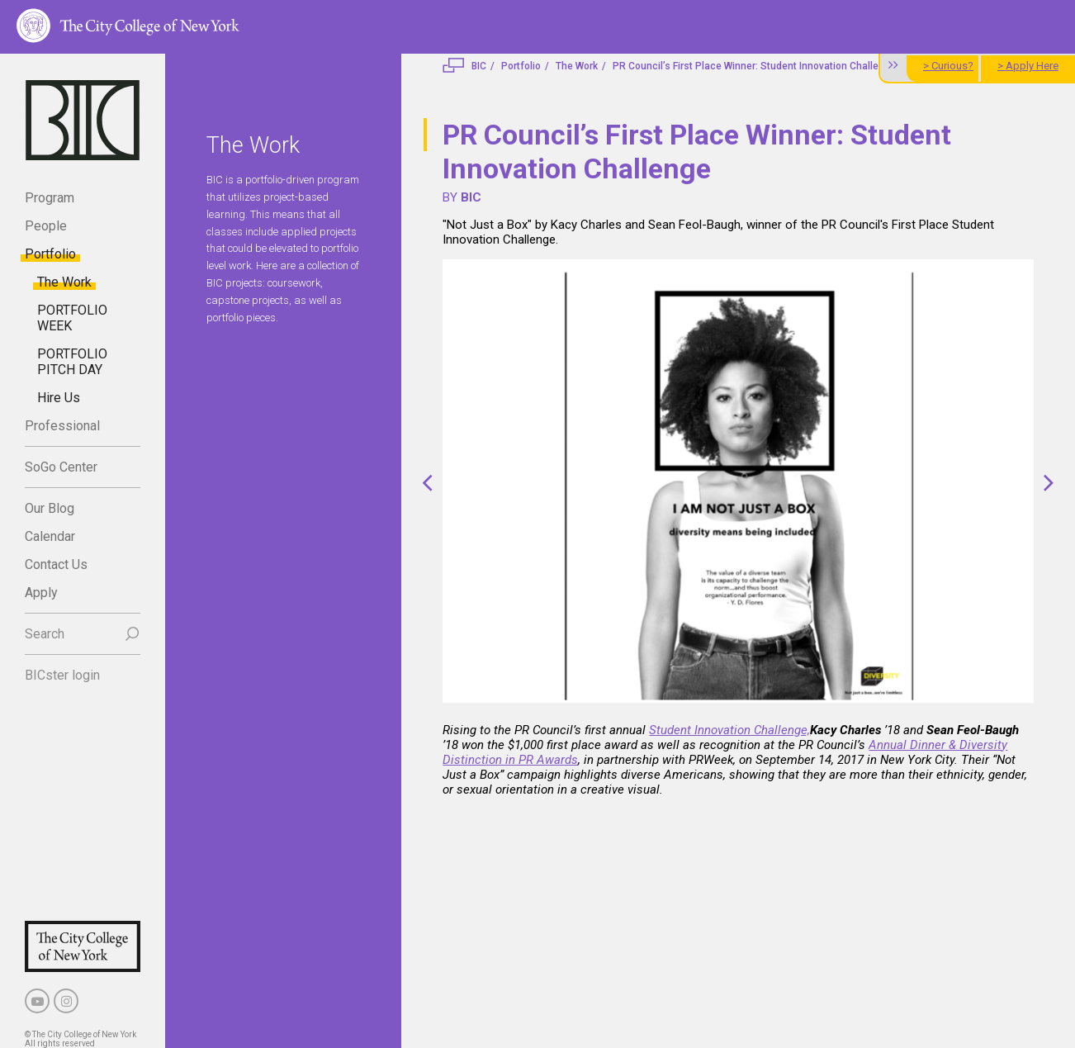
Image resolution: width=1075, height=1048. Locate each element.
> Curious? (948, 65)
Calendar (50, 536)
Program (49, 198)
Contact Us (56, 564)
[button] (427, 483)
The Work (64, 282)
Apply (41, 592)
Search (44, 634)
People (46, 226)
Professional (62, 426)
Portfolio (50, 254)
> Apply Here (1027, 65)
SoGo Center (61, 467)
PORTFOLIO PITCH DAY (72, 361)
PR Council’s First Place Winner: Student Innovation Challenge (754, 66)
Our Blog (49, 508)
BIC (478, 66)
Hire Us (58, 397)
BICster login (62, 675)
